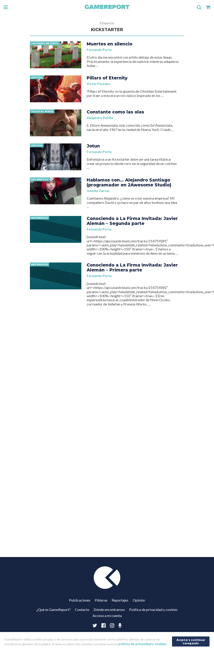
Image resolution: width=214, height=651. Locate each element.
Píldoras (101, 600)
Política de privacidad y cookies (153, 609)
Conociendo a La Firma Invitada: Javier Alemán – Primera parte (132, 267)
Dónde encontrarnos (109, 609)
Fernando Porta (99, 50)
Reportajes (120, 600)
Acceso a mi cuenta (107, 615)
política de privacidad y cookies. (142, 644)
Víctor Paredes (98, 84)
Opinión (139, 600)
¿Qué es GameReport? (53, 609)
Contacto (82, 609)
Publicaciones (79, 600)
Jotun (93, 146)
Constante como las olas (115, 112)
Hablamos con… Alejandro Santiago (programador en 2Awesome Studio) (129, 182)
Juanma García (98, 191)
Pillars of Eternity (107, 78)
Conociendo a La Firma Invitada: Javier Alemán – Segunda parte (132, 221)
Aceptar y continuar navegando (190, 641)
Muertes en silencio (109, 44)
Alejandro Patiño (100, 118)
